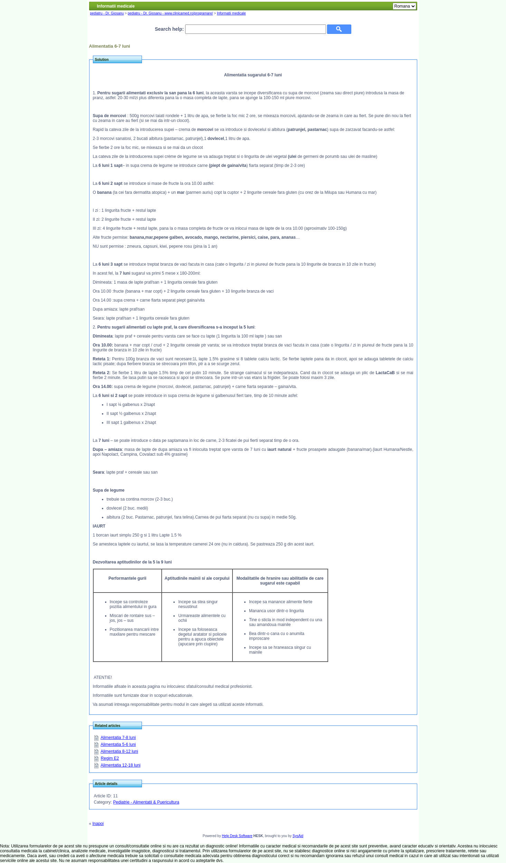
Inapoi (98, 823)
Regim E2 (110, 758)
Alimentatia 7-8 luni (118, 737)
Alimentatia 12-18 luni (120, 765)
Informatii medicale (231, 13)
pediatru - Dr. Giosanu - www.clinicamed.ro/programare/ (170, 13)
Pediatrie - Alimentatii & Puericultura (146, 802)
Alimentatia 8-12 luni (119, 751)
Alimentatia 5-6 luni (118, 744)
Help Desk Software (237, 836)
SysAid (298, 836)
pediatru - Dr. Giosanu (107, 13)
